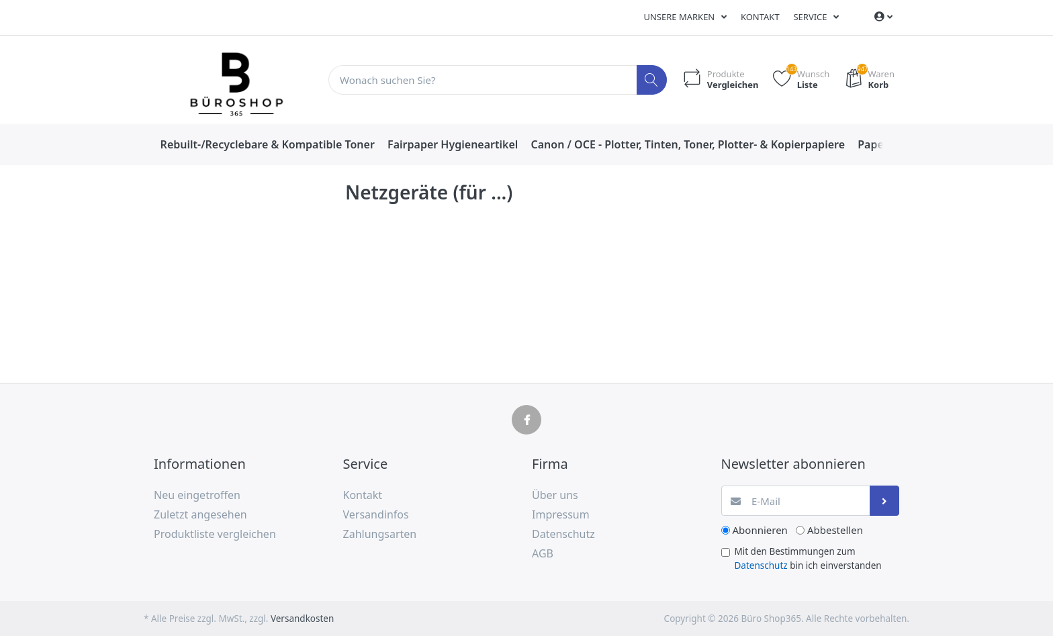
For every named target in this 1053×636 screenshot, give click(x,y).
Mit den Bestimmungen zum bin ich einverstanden (808, 558)
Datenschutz (761, 565)
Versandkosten (302, 618)
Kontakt (760, 17)
